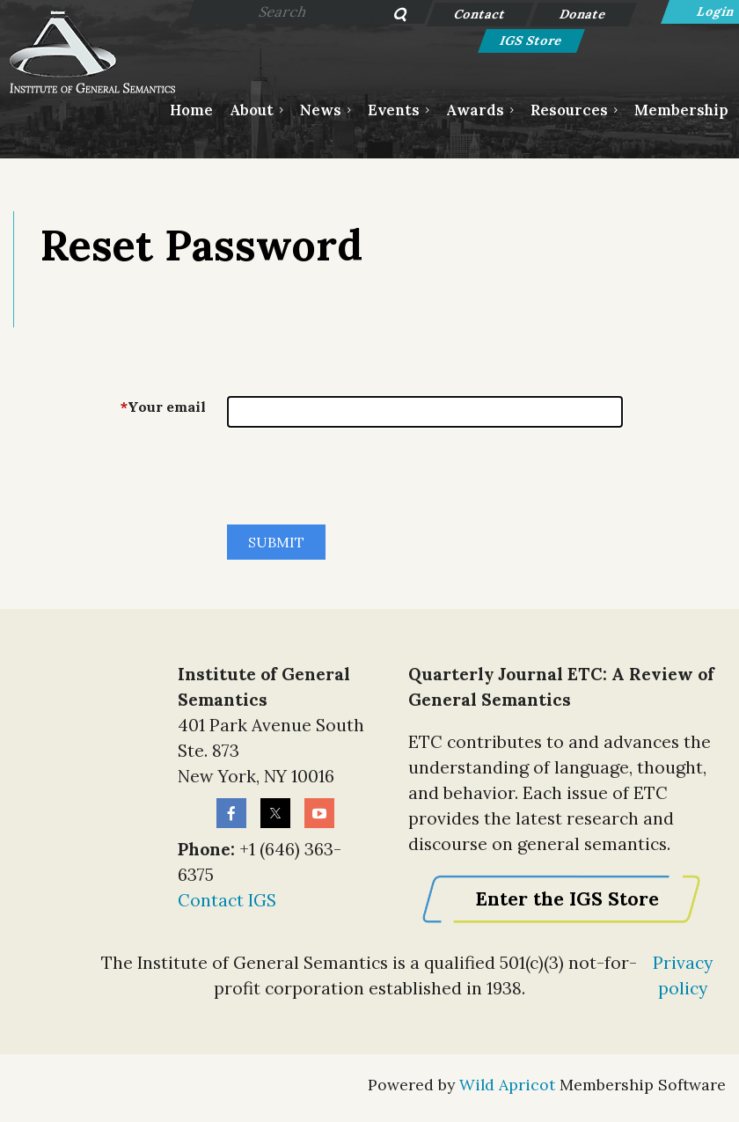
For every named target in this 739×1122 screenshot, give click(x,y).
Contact (480, 14)
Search (391, 16)
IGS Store (532, 40)
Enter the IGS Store (567, 899)
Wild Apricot (507, 1084)
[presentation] (360, 483)
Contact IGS (227, 900)
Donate (583, 14)
